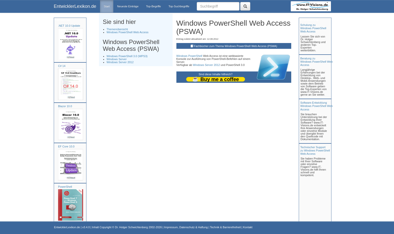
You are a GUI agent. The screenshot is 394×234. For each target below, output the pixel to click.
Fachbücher (62, 19)
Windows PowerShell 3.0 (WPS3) (127, 56)
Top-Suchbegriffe (178, 6)
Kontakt (247, 227)
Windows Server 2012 (120, 62)
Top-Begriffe (153, 6)
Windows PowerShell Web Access (128, 32)
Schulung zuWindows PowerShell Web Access (313, 28)
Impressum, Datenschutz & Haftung (186, 227)
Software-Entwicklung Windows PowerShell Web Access (316, 106)
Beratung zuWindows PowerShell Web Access (316, 61)
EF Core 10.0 (66, 146)
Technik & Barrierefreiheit (225, 227)
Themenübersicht (117, 29)
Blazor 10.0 (65, 106)
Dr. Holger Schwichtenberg (131, 227)
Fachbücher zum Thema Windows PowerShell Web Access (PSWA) (235, 46)
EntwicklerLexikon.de (75, 6)
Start (107, 6)
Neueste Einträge (127, 6)
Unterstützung (309, 19)
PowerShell (65, 186)
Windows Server (117, 59)
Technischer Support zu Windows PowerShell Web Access (315, 150)
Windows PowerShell (189, 55)
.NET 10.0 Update (69, 25)
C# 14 (61, 65)
